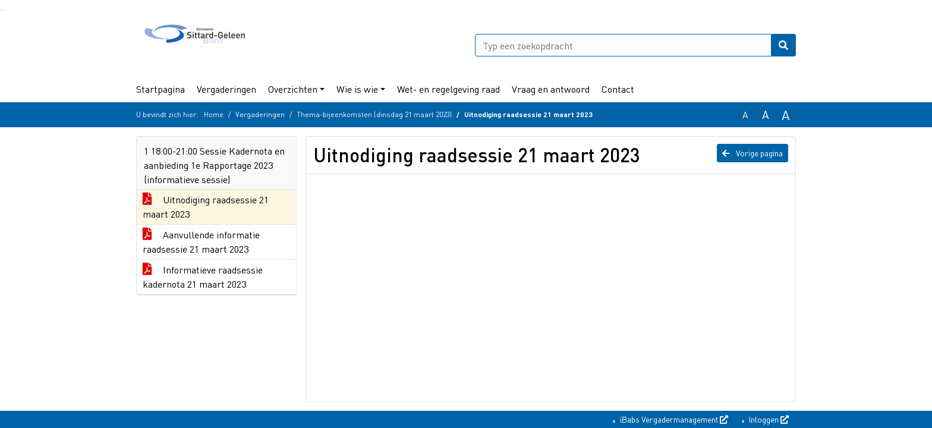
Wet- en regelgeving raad (448, 89)
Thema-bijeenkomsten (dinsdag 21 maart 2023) (374, 114)
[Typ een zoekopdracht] (635, 45)
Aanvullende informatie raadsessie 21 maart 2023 (201, 241)
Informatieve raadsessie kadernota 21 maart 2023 (203, 276)
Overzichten (292, 89)
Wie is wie (357, 89)
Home (213, 114)
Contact (618, 89)
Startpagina (160, 89)
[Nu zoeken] (783, 45)
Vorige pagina (752, 152)
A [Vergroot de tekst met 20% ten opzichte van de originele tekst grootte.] (765, 115)
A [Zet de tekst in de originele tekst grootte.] (745, 114)
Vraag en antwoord (551, 89)
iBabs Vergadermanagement (673, 419)
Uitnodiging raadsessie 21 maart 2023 (206, 206)
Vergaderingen (226, 89)
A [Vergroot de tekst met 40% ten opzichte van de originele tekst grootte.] (786, 115)
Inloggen (768, 419)
